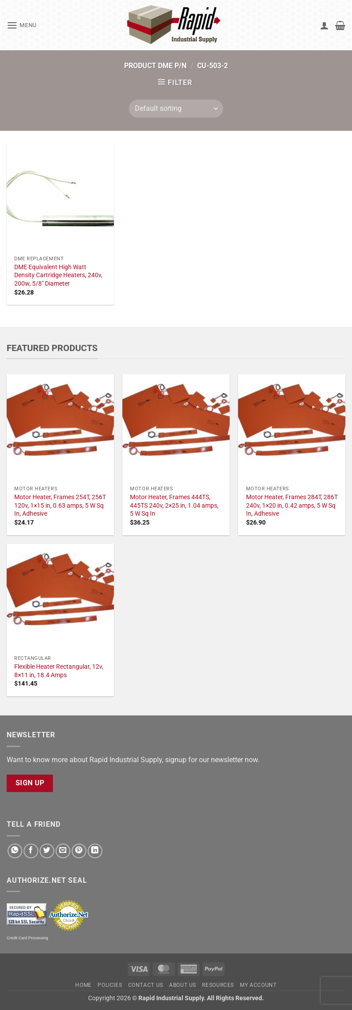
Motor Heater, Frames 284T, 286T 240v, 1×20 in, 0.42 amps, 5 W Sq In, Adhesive (292, 505)
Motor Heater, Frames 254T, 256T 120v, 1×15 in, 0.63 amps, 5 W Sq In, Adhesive (60, 505)
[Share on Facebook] (31, 851)
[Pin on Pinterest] (79, 851)
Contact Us (145, 985)
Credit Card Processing (27, 938)
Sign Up (30, 783)
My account (258, 985)
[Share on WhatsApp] (15, 851)
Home (83, 985)
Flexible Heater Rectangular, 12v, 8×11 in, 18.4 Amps (58, 671)
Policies (109, 985)
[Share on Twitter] (47, 851)
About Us (182, 985)
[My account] (324, 25)
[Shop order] (176, 108)
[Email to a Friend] (63, 851)
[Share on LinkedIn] (95, 851)
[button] (21, 25)
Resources (218, 985)
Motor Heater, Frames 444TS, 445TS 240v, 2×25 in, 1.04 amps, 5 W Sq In (174, 505)
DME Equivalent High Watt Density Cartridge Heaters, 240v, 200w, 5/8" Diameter (58, 275)
